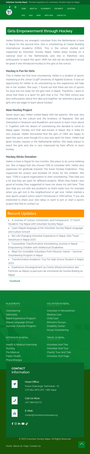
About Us (33, 8)
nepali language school (19, 322)
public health (13, 356)
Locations (71, 8)
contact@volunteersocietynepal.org (41, 415)
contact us (35, 446)
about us (17, 446)
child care (52, 318)
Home (24, 8)
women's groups (56, 322)
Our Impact (58, 8)
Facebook (15, 281)
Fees (23, 15)
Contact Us (61, 15)
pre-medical (12, 352)
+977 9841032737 (33, 402)
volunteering (13, 310)
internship (11, 314)
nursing (10, 348)
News (38, 15)
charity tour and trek (59, 352)
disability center (56, 325)
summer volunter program (21, 325)
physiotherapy (14, 359)
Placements (46, 8)
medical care (54, 314)
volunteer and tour (57, 348)
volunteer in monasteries (61, 310)
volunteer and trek (57, 344)
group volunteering (58, 329)
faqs (26, 446)
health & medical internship (21, 344)
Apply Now (49, 15)
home (9, 446)
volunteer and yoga (58, 356)
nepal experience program (21, 318)
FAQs (31, 15)
